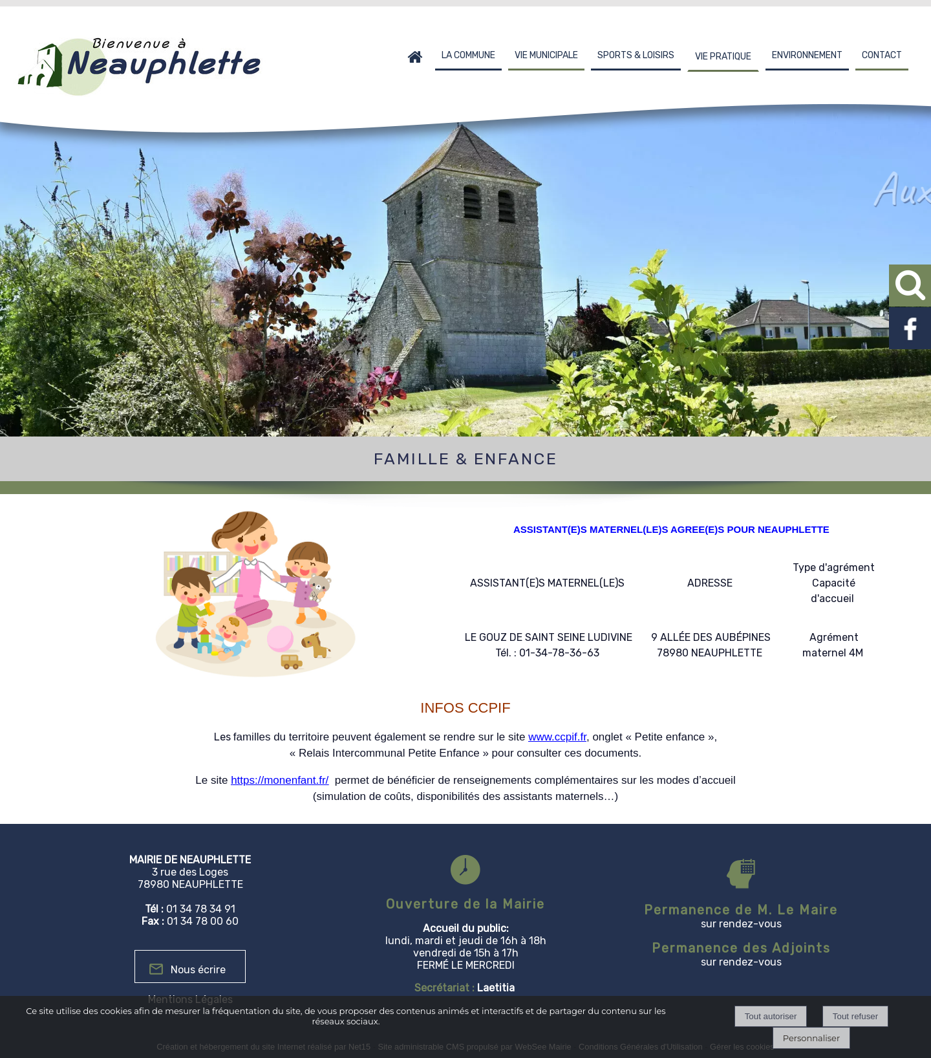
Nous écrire (198, 970)
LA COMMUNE (468, 55)
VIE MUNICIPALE (546, 55)
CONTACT (882, 55)
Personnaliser (811, 1038)
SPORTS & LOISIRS (635, 55)
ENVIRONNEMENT (807, 55)
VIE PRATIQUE (723, 56)
